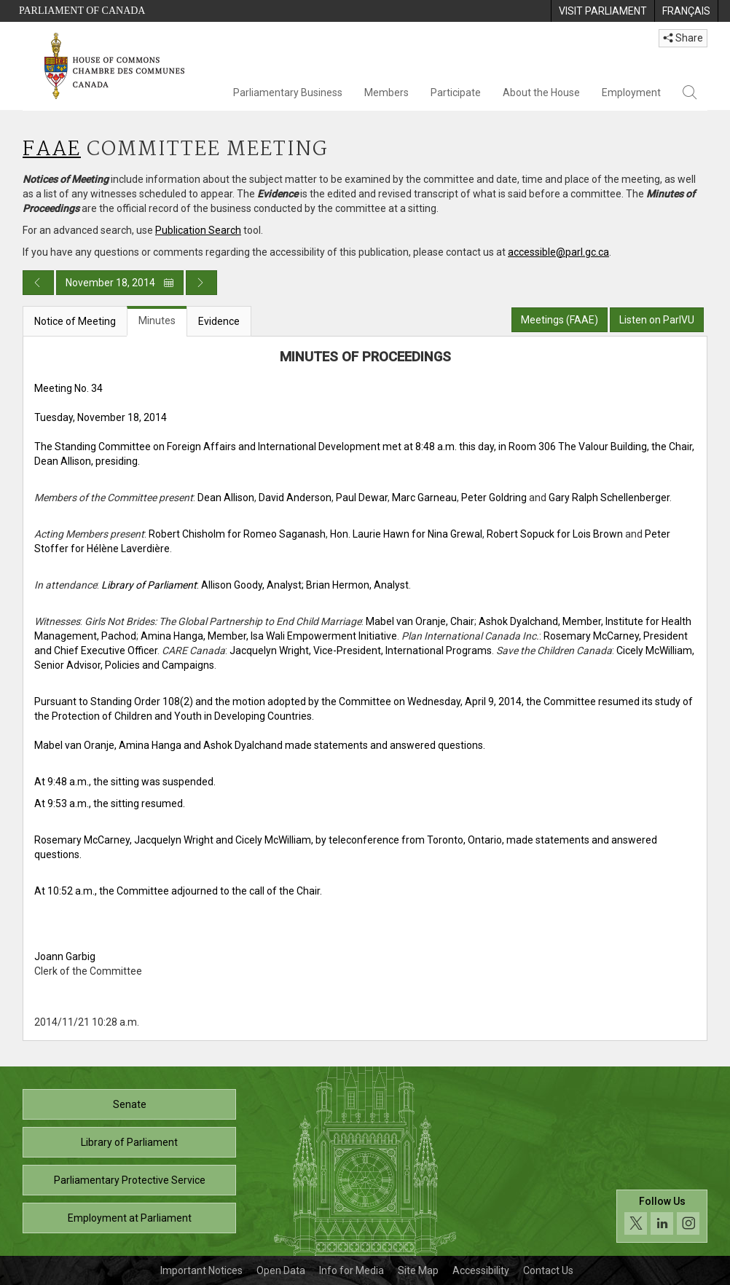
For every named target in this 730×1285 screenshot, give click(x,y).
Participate (456, 92)
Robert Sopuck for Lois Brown (555, 534)
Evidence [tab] (219, 321)
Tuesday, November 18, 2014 (100, 417)
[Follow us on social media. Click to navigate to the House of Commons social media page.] (661, 1216)
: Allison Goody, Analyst (201, 585)
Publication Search (198, 230)
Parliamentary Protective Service (129, 1180)
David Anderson (295, 497)
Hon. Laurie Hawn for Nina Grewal (406, 534)
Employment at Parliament (130, 1218)
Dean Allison (225, 497)
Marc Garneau (424, 497)
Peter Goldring (494, 497)
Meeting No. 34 (68, 388)
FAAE (52, 149)
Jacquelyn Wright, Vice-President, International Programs (360, 650)
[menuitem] (602, 11)
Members (386, 92)
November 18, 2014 (120, 282)
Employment (631, 92)
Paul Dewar (362, 497)
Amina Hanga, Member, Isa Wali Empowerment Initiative (269, 636)
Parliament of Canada (82, 10)
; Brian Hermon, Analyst (355, 585)
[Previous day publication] (38, 282)
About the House (541, 92)
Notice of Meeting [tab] (75, 321)
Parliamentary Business (287, 92)
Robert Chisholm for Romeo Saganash (237, 534)
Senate (129, 1104)
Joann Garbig (64, 956)
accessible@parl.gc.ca (558, 252)
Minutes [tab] (157, 320)
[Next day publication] (201, 282)
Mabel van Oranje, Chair (420, 621)
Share (683, 38)
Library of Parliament (129, 1142)
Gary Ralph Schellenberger (609, 497)
